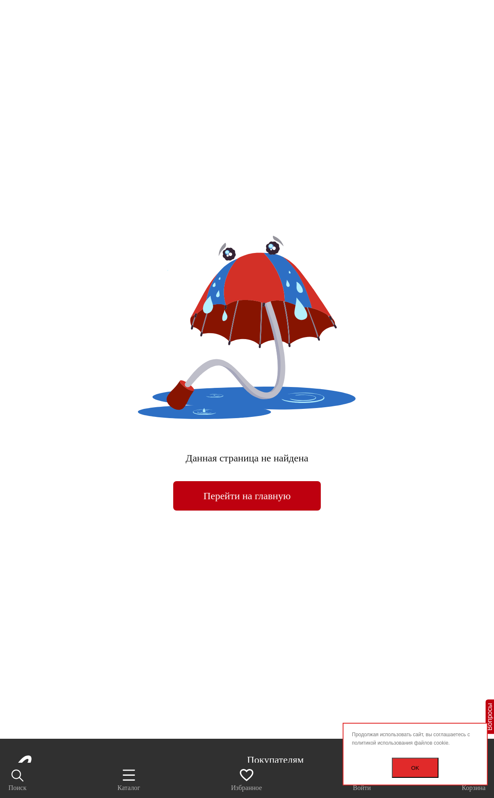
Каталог (128, 779)
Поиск (17, 779)
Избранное (246, 779)
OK (415, 768)
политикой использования (382, 743)
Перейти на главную (247, 495)
